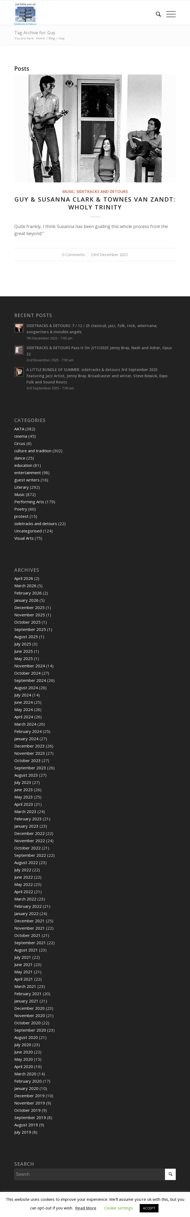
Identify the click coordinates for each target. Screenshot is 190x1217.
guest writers (27, 479)
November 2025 (29, 614)
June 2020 (23, 1052)
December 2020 (29, 1008)
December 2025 (29, 607)
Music (68, 191)
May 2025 (23, 658)
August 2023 (26, 775)
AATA (19, 428)
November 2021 (29, 928)
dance (19, 458)
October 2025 (27, 622)
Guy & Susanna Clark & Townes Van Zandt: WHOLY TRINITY (95, 203)
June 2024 (23, 702)
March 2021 (25, 986)
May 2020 (23, 1059)
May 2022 (23, 884)
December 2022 (29, 833)
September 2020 (30, 1030)
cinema (20, 436)
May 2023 (23, 797)
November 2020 (29, 1015)
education (23, 465)
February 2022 (28, 906)
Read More (85, 1208)
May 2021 (23, 971)
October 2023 (27, 760)
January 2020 (26, 1088)
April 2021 (23, 979)
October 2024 (27, 673)
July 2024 (22, 695)
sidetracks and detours (102, 191)
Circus (19, 443)
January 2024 (26, 738)
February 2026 (28, 593)
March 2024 (25, 724)
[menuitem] (155, 14)
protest (21, 516)
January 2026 (26, 600)
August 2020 (26, 1037)
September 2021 (30, 942)
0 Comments (73, 254)
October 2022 (27, 848)
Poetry (20, 509)
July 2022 (22, 869)
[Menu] (168, 14)
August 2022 (26, 862)
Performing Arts (29, 501)
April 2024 (23, 716)
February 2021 (28, 993)
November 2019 (29, 1103)
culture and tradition (32, 450)
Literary (21, 487)
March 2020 (25, 1073)
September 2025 (30, 629)
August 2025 (26, 636)
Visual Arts (24, 538)
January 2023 (26, 826)
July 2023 (22, 782)
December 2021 (29, 920)
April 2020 (23, 1066)
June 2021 (23, 964)
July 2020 (22, 1044)
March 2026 (25, 585)
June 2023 (23, 789)
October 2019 (27, 1110)
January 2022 (26, 913)
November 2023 (29, 753)
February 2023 (28, 818)
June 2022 (23, 877)
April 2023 (23, 804)
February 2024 (28, 731)
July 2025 (22, 644)
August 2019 (26, 1124)
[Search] (155, 14)
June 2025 (23, 651)
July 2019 (22, 1132)
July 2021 (22, 957)
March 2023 (25, 811)
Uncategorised (28, 530)
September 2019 (30, 1117)
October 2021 (27, 935)
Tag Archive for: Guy (34, 33)
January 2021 (26, 1001)
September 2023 (30, 767)
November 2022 (29, 840)
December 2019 (29, 1095)
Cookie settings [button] (118, 1208)
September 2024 (30, 680)
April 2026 (23, 578)
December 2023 (29, 746)
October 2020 (27, 1022)
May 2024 (23, 709)
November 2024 (29, 665)
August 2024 (26, 687)
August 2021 (26, 950)
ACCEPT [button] (149, 1208)
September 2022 (30, 855)
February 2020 (28, 1081)
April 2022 (23, 891)
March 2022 (25, 899)
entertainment (27, 472)
